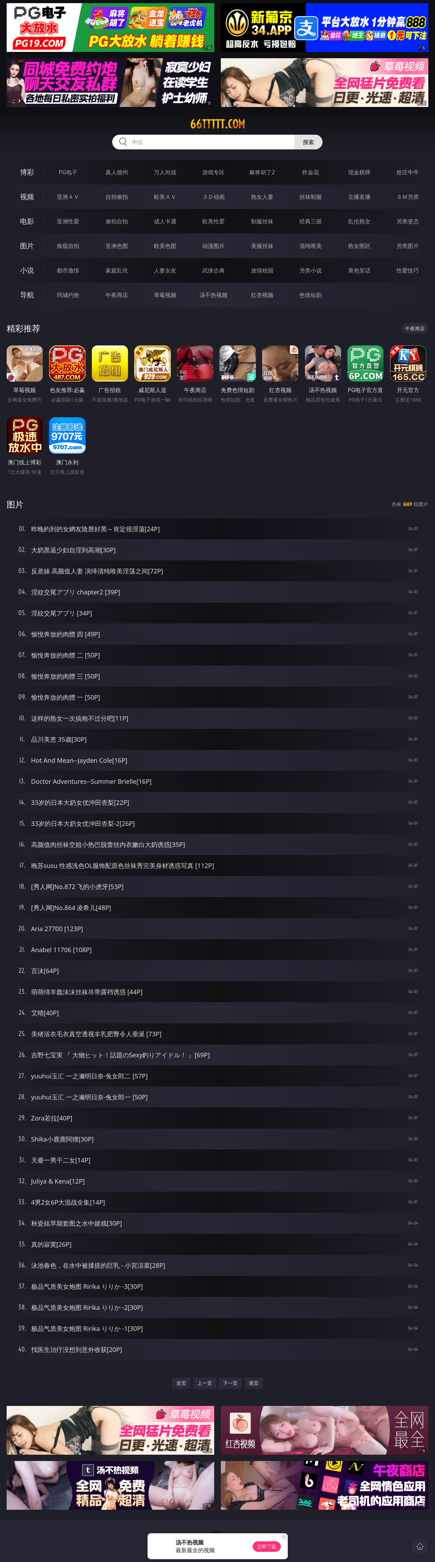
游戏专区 (213, 172)
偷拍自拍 (117, 221)
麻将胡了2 (262, 172)
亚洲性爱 (68, 221)
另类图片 (407, 246)
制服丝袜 (262, 221)
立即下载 (267, 1546)
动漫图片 (213, 246)
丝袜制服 (310, 197)
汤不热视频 (213, 295)
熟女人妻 (262, 197)
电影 (27, 221)
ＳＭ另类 (407, 197)
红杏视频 (262, 295)
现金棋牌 (359, 172)
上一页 (204, 1383)
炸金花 (310, 172)
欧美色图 (165, 246)
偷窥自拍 (68, 246)
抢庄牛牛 (407, 172)
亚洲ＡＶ (68, 197)
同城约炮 (68, 295)
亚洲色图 (117, 246)
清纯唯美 (310, 246)
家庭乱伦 (117, 270)
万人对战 (165, 172)
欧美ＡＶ (165, 197)
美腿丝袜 (262, 246)
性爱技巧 (407, 270)
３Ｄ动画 (213, 197)
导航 (27, 294)
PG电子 (68, 172)
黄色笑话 (359, 270)
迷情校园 (262, 270)
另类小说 (310, 270)
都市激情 (68, 270)
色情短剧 (310, 295)
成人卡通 (165, 221)
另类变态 (407, 221)
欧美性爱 (213, 221)
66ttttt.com (217, 124)
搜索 (308, 142)
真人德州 (117, 172)
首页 (181, 1383)
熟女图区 (359, 246)
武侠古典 (213, 270)
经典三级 (310, 221)
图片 (27, 245)
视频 (27, 196)
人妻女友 (165, 270)
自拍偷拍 (117, 197)
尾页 (254, 1383)
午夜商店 (117, 295)
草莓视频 (165, 295)
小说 (27, 270)
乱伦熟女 (359, 221)
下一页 (230, 1383)
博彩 (27, 172)
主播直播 (359, 197)
